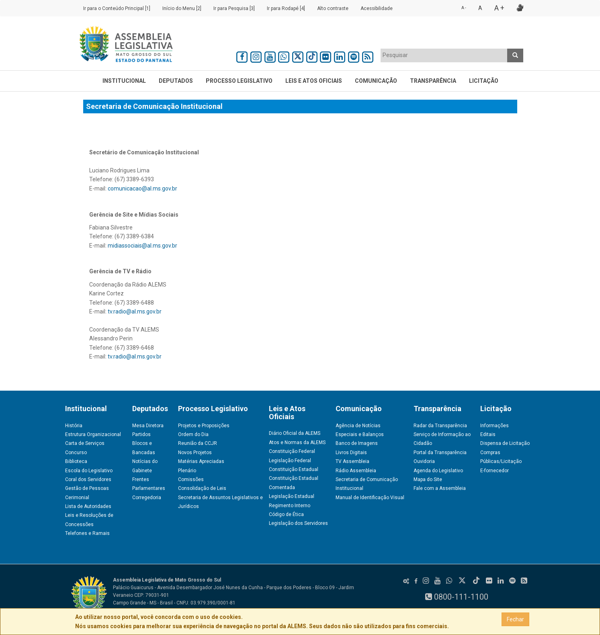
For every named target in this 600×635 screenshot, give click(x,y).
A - (463, 8)
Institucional (124, 81)
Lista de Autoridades (88, 506)
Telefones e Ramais (87, 533)
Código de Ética (286, 514)
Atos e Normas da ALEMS (297, 442)
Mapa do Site (428, 479)
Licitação (483, 81)
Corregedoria (146, 497)
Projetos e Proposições (203, 425)
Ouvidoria (424, 461)
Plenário (187, 470)
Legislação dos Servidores (298, 523)
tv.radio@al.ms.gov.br (135, 311)
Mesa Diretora (148, 425)
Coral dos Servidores (88, 479)
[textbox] (444, 55)
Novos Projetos (195, 452)
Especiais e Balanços (360, 434)
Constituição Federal (292, 451)
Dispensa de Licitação (505, 443)
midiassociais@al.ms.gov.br (142, 245)
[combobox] (444, 55)
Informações (494, 425)
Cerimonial (77, 497)
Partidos (141, 434)
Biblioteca (76, 461)
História (73, 425)
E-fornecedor (494, 470)
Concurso (76, 452)
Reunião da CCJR (197, 443)
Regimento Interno (289, 505)
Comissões (191, 479)
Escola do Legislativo (89, 470)
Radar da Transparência (440, 425)
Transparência (433, 81)
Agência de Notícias (358, 425)
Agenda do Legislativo (438, 470)
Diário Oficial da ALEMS (294, 433)
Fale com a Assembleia (440, 488)
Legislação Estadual (291, 496)
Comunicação (376, 81)
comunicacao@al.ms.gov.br (142, 188)
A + (499, 8)
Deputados (176, 81)
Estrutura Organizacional (93, 434)
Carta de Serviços (84, 443)
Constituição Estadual (293, 469)
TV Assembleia (352, 461)
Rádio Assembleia (356, 470)
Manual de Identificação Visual (370, 497)
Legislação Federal (290, 460)
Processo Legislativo (239, 81)
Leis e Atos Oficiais (313, 81)
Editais (488, 434)
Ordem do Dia (193, 434)
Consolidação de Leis (202, 488)
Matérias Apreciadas (201, 461)
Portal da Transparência (440, 452)
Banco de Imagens (357, 443)
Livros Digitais (351, 452)
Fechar (515, 619)
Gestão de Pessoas (87, 488)
